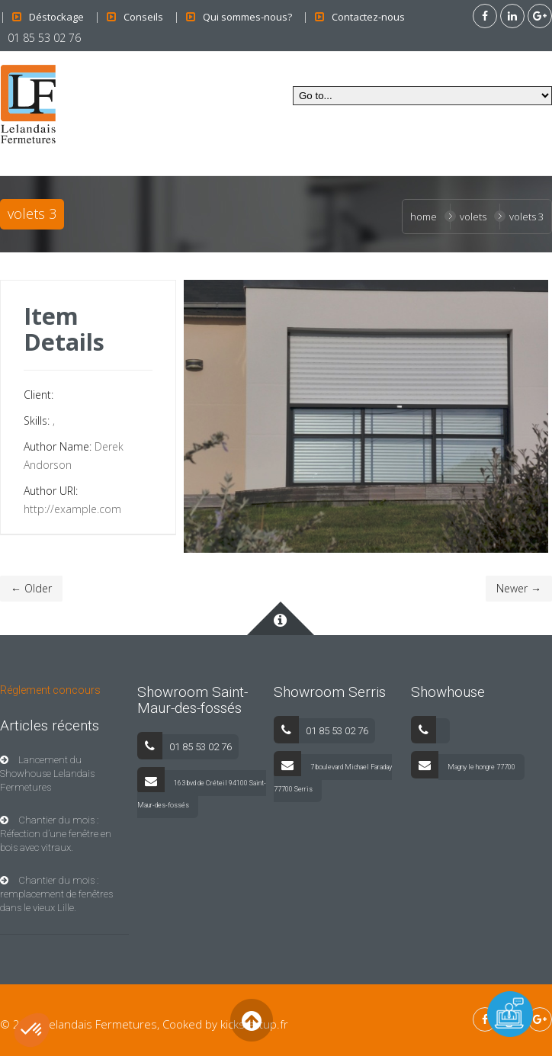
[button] (32, 1030)
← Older (31, 588)
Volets (473, 216)
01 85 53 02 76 (44, 37)
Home (423, 216)
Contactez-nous (368, 17)
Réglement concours (50, 690)
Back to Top (251, 1020)
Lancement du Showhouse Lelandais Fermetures (47, 773)
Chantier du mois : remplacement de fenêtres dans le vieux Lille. (56, 894)
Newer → (518, 588)
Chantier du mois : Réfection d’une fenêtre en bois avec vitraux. (55, 833)
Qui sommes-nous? (247, 17)
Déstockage (56, 17)
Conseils (143, 17)
